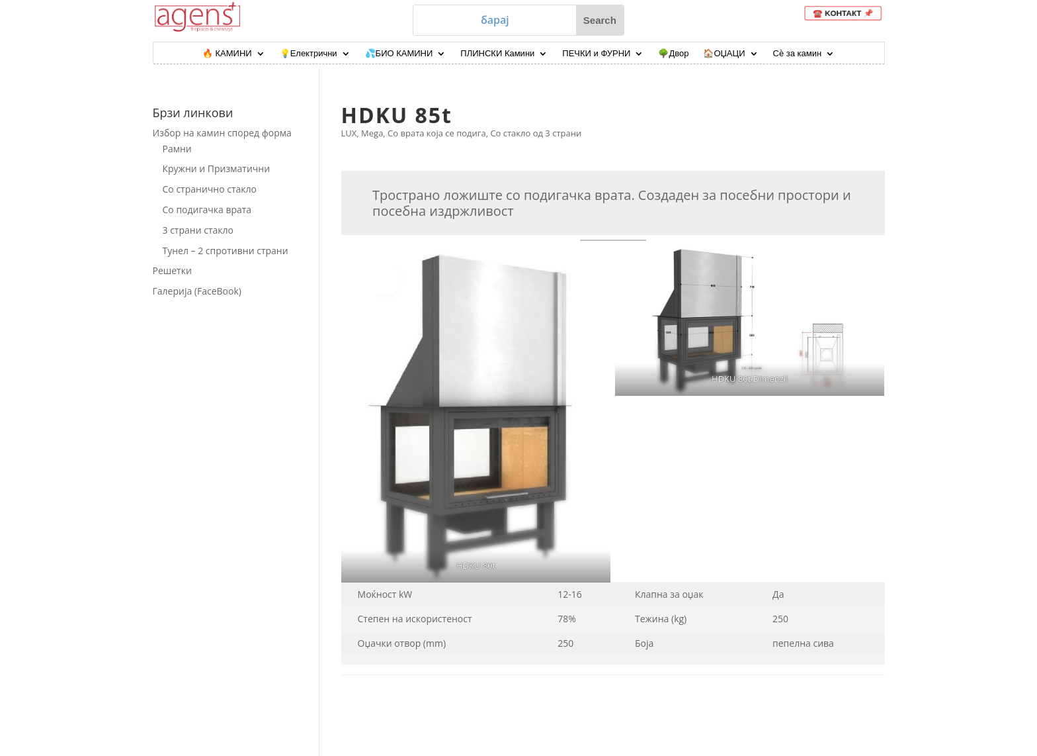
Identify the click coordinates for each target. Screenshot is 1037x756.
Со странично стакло (210, 189)
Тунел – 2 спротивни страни (225, 250)
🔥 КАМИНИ (227, 53)
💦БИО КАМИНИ (399, 53)
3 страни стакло (198, 230)
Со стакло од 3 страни (535, 133)
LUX (349, 133)
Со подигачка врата (207, 209)
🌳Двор (673, 53)
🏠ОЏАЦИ (724, 53)
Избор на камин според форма (222, 132)
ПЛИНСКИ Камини (497, 53)
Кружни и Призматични (216, 168)
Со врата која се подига (437, 133)
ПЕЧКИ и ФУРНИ (596, 53)
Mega (372, 133)
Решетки (172, 270)
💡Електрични (308, 53)
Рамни (177, 148)
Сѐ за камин (797, 53)
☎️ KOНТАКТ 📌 (846, 13)
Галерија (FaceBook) (197, 291)
